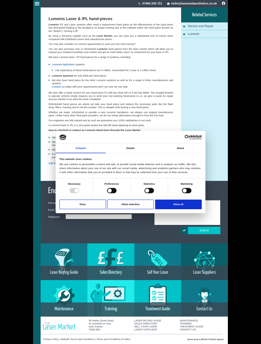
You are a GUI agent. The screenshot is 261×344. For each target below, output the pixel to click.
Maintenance (189, 320)
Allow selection (130, 204)
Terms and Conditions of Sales (113, 339)
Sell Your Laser (145, 326)
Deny (83, 204)
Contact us (58, 86)
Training (186, 323)
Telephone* (54, 217)
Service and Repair (200, 26)
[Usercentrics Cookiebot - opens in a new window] (187, 137)
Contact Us (188, 329)
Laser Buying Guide (147, 320)
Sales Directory (146, 323)
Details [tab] (130, 148)
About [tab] (180, 148)
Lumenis (193, 34)
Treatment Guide (191, 326)
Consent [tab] (81, 148)
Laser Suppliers (145, 329)
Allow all (178, 204)
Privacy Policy (51, 339)
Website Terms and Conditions (78, 339)
